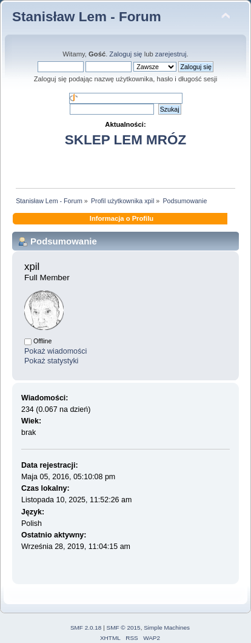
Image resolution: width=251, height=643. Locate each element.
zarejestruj (171, 54)
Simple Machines (167, 627)
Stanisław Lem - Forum (86, 16)
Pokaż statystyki (51, 361)
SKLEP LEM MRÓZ (125, 139)
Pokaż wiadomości (55, 351)
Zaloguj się (125, 54)
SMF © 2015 (124, 627)
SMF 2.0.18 (86, 627)
